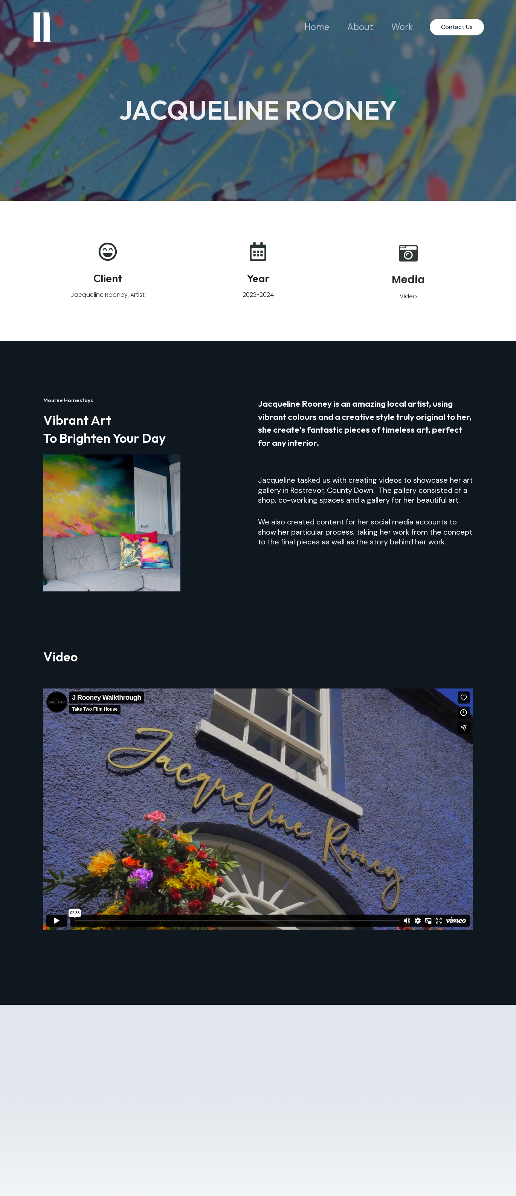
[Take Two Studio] (42, 26)
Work (402, 27)
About (360, 27)
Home (316, 27)
